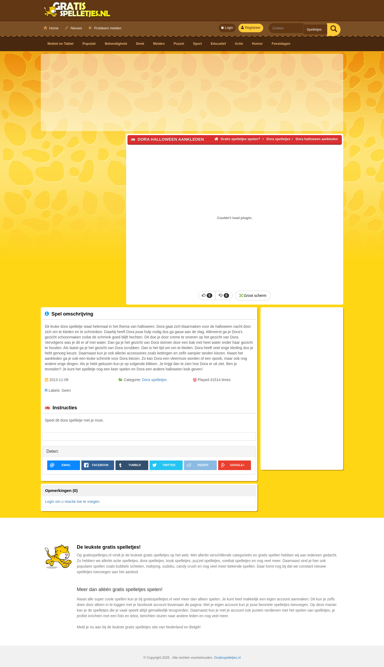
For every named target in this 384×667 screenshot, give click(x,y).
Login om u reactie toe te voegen (72, 501)
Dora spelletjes (154, 380)
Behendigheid (116, 44)
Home (50, 28)
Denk (140, 44)
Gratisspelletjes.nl (227, 658)
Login (227, 28)
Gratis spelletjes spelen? (77, 11)
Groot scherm (252, 295)
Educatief (219, 44)
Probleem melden (104, 28)
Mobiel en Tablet (60, 44)
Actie (239, 44)
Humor (258, 44)
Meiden (159, 44)
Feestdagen (281, 44)
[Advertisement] (192, 92)
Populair (89, 44)
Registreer (251, 28)
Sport (198, 44)
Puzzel (179, 44)
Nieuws (73, 28)
